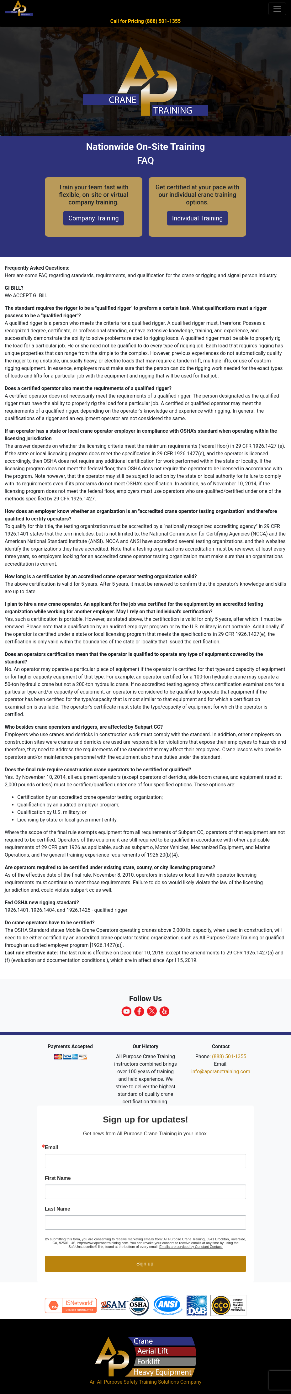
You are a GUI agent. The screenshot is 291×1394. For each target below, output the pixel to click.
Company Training (93, 218)
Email (51, 1147)
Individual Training (197, 218)
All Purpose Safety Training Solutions (138, 1382)
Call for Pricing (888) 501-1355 (145, 21)
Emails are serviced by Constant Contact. (191, 1247)
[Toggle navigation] (277, 9)
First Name (58, 1178)
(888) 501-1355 (229, 1056)
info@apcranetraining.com (220, 1072)
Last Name (57, 1209)
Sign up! (145, 1263)
